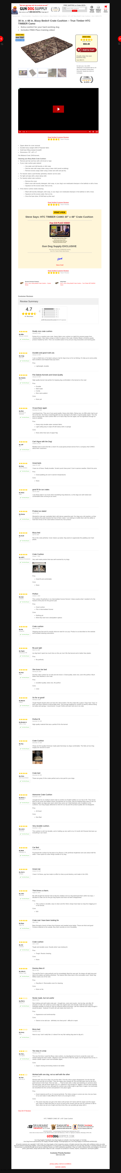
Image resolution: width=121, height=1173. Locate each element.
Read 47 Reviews (86, 41)
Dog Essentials (26, 16)
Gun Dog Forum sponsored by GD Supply (36, 1141)
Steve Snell (59, 265)
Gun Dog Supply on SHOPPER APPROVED (84, 1141)
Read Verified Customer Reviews (58, 137)
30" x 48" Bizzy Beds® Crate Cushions (79, 16)
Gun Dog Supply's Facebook (43, 1140)
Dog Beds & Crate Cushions (40, 16)
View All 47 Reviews (24, 1111)
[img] (86, 40)
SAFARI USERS (60, 1167)
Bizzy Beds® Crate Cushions (58, 16)
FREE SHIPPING (69, 5)
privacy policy (54, 1164)
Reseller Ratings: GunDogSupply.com (59, 1141)
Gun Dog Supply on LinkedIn (60, 1140)
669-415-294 (60, 1155)
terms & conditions (65, 1164)
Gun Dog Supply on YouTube (78, 1140)
